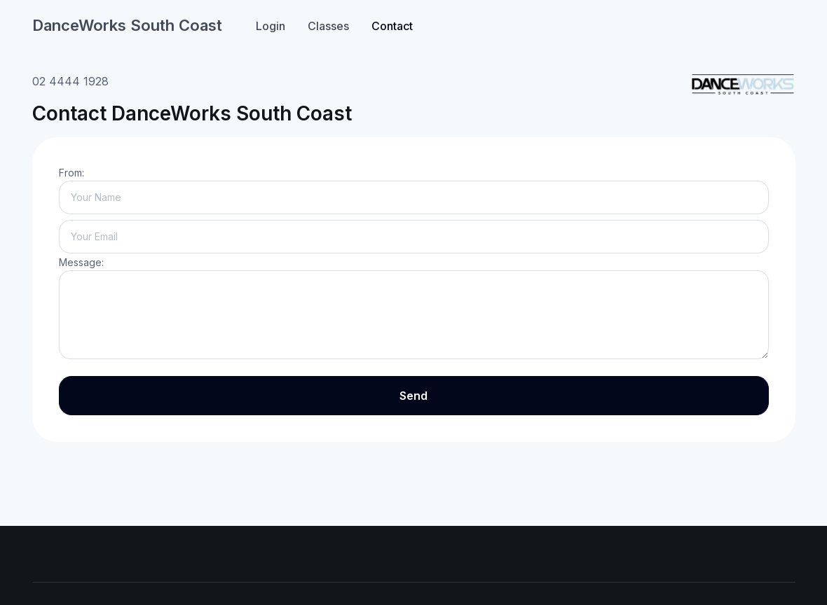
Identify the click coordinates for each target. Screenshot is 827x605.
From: (71, 173)
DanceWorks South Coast (127, 25)
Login (270, 26)
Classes (328, 26)
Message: (81, 262)
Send (413, 396)
